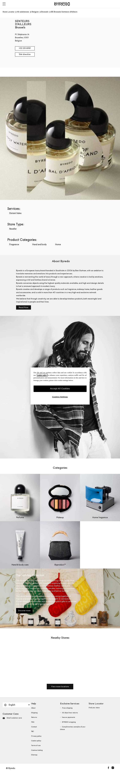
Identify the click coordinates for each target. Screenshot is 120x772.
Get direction (25, 54)
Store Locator (8, 12)
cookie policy (42, 375)
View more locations (60, 686)
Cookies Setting (37, 750)
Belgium (35, 12)
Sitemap (34, 755)
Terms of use (36, 745)
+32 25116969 (25, 48)
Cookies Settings (60, 397)
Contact (34, 727)
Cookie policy (36, 741)
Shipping (34, 713)
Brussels (44, 12)
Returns (34, 717)
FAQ (32, 722)
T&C (32, 731)
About (33, 708)
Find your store (94, 708)
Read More (23, 307)
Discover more (24, 611)
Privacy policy (36, 736)
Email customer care (12, 718)
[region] (60, 386)
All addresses (23, 12)
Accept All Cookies (60, 388)
